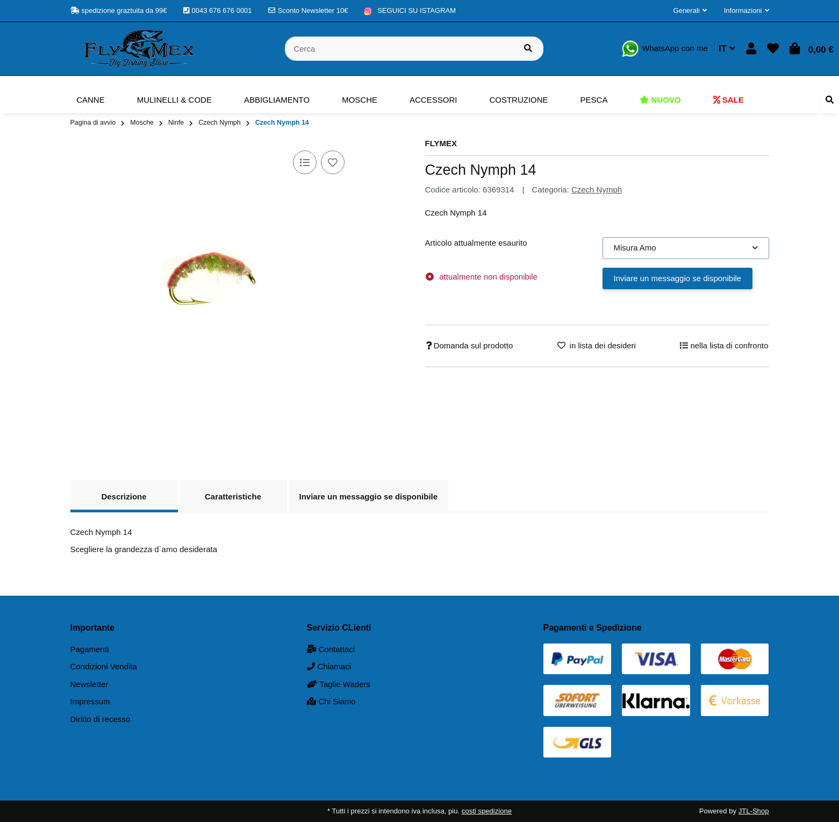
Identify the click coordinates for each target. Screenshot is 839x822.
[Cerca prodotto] (528, 49)
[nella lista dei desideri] (333, 162)
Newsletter (89, 684)
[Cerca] (399, 49)
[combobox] (686, 248)
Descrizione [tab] (123, 496)
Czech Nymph (596, 189)
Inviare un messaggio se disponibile (678, 278)
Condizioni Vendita (103, 666)
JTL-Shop (753, 811)
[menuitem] (90, 100)
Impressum (90, 701)
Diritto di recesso (100, 719)
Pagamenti (89, 649)
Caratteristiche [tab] (233, 496)
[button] (690, 10)
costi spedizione (487, 811)
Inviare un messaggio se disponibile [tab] (368, 496)
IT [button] (727, 49)
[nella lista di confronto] (305, 162)
